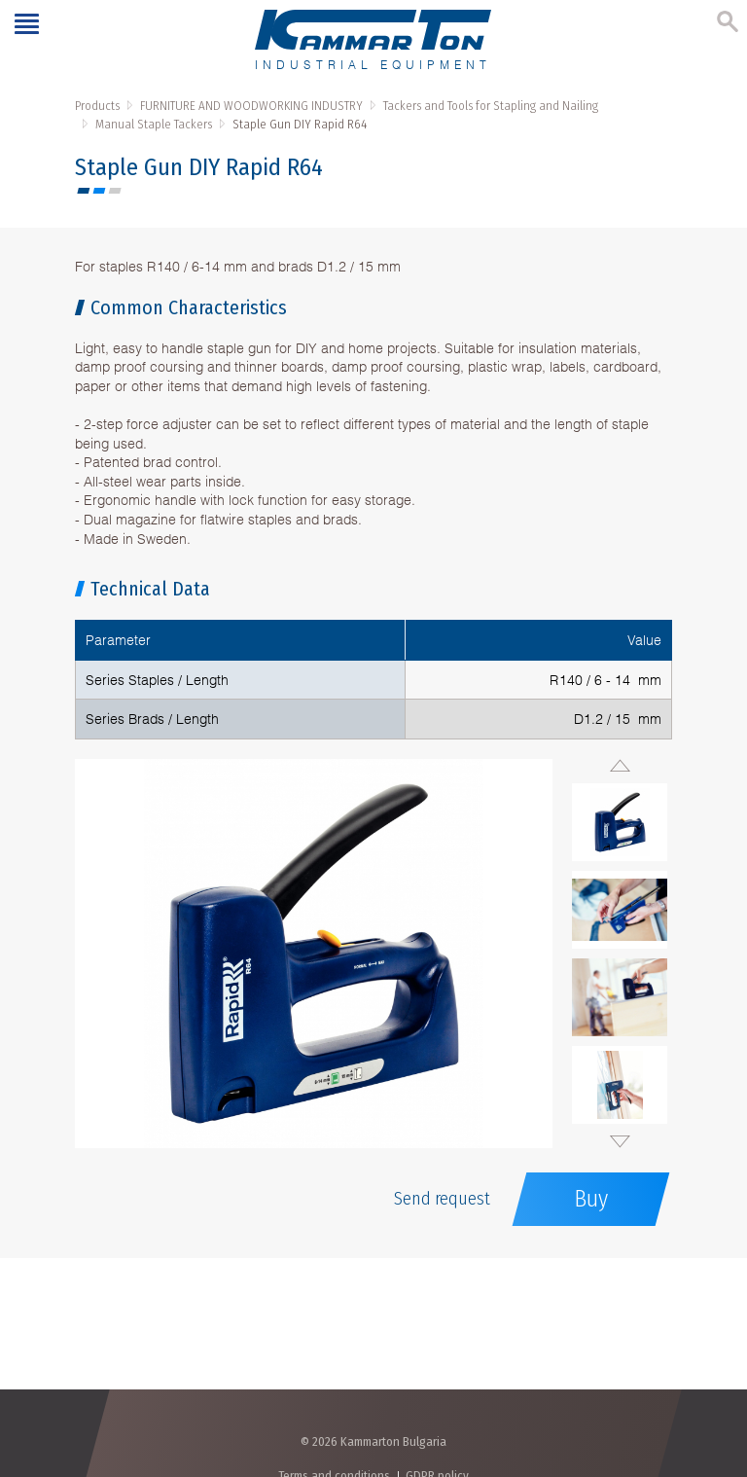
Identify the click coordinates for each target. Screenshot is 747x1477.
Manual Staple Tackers (153, 124)
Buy (591, 1198)
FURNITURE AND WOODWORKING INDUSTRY (251, 105)
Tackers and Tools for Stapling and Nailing (490, 105)
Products (97, 105)
